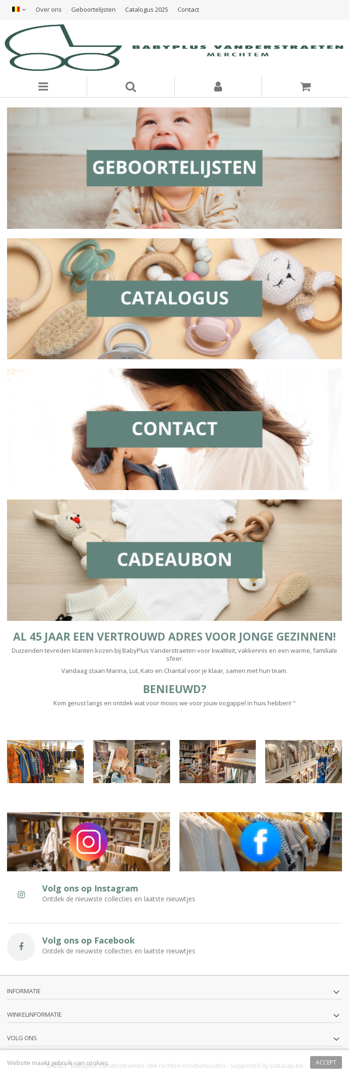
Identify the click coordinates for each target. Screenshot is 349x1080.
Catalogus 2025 (146, 9)
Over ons (49, 9)
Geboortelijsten (93, 9)
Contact (188, 9)
